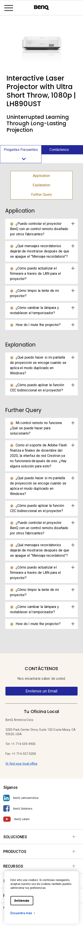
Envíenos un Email (42, 691)
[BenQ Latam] (41, 819)
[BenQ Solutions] (41, 808)
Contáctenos (59, 150)
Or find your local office (21, 763)
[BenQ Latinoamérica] (41, 798)
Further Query (41, 194)
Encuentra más (23, 913)
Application (41, 176)
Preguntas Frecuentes (21, 155)
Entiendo (21, 900)
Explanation (41, 185)
